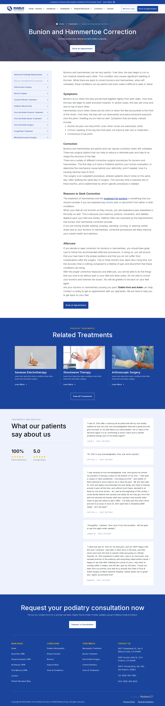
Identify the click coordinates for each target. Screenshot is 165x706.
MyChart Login (129, 9)
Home (31, 9)
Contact (110, 9)
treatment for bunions (115, 198)
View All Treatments (82, 396)
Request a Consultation (82, 624)
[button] (40, 8)
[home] (16, 8)
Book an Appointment (148, 9)
